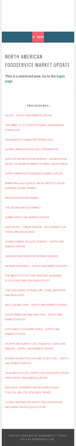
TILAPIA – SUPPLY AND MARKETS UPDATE (28, 115)
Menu (40, 37)
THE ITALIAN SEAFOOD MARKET (23, 207)
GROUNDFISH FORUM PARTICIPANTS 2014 (29, 139)
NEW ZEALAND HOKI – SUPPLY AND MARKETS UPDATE (36, 305)
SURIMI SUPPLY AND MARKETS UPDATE (27, 217)
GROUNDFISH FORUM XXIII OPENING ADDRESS (32, 256)
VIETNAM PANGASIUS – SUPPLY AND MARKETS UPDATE (36, 266)
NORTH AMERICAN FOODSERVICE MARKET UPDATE (34, 173)
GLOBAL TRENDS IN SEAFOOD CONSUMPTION (31, 149)
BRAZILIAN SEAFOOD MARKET (22, 198)
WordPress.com (43, 439)
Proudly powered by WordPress (31, 435)
